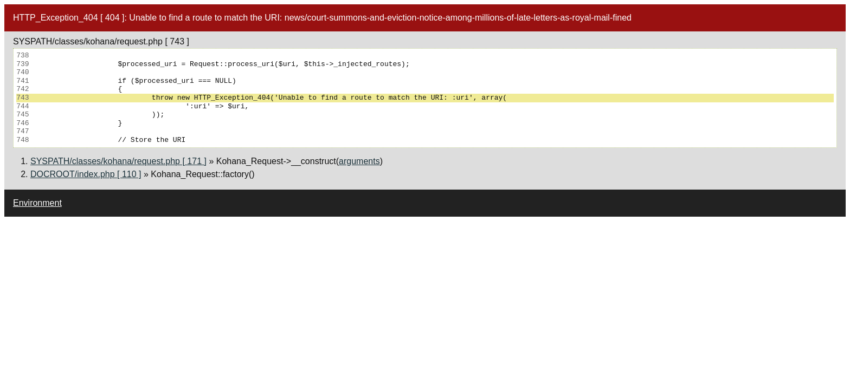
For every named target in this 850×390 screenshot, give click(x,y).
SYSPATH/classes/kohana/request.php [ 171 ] (118, 161)
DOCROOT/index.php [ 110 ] (85, 174)
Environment (37, 202)
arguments (359, 161)
